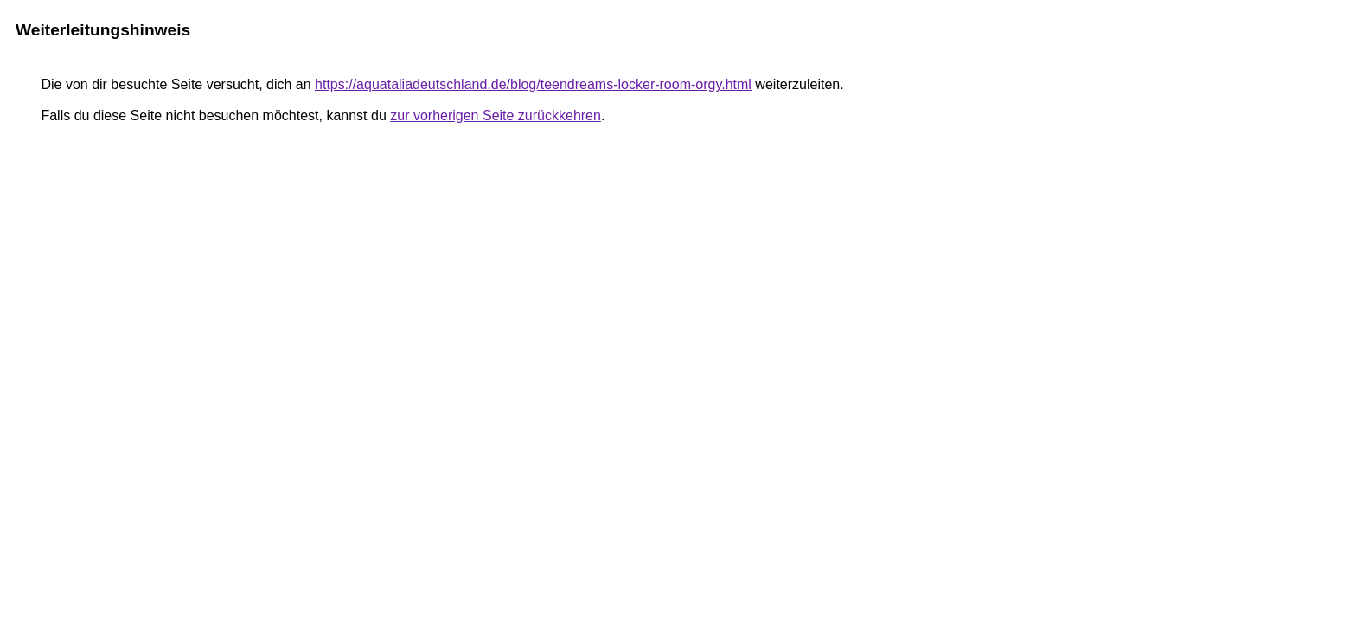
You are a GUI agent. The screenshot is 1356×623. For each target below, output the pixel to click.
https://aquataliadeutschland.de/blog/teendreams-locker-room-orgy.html (533, 84)
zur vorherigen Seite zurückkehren (495, 115)
